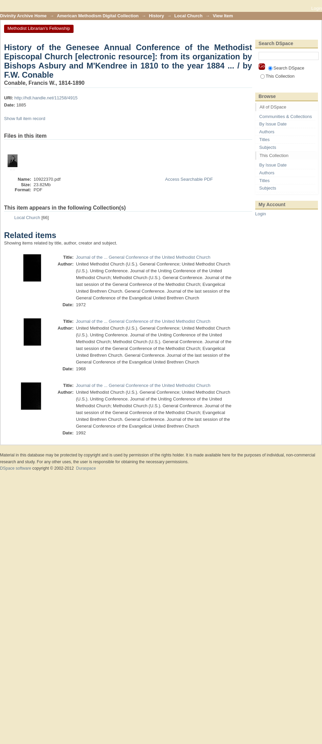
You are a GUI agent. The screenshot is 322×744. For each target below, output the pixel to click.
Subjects (267, 147)
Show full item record (24, 118)
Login (316, 8)
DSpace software (15, 468)
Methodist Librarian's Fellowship (38, 28)
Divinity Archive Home (23, 15)
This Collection (277, 76)
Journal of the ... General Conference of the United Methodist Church (143, 257)
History (156, 15)
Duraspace (86, 468)
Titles (264, 139)
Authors (267, 131)
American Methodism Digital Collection (98, 15)
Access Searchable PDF (189, 179)
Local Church (188, 15)
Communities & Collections (285, 116)
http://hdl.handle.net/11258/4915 (46, 97)
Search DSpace (286, 68)
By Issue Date (273, 123)
